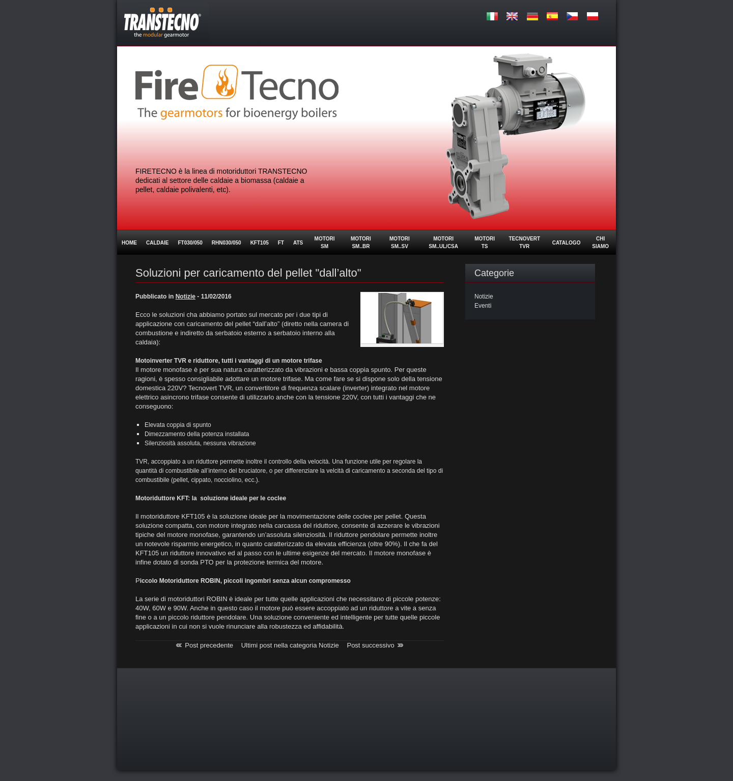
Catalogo (566, 243)
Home (129, 243)
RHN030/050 (226, 243)
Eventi (482, 305)
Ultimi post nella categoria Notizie (290, 645)
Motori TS (484, 242)
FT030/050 (190, 243)
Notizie (483, 296)
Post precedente (209, 645)
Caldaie (157, 243)
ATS (298, 243)
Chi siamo (600, 242)
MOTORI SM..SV (399, 242)
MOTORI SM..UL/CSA (443, 242)
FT (281, 243)
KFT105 (259, 243)
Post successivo (370, 645)
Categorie (494, 273)
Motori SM (325, 242)
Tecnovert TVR (524, 242)
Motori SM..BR (361, 242)
